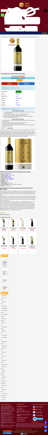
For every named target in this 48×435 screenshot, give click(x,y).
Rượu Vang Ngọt (3, 357)
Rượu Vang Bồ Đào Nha (4, 327)
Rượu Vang (5, 36)
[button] (43, 33)
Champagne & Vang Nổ (4, 342)
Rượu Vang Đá (4, 364)
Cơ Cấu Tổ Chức (19, 408)
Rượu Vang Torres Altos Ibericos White (13, 228)
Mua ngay (19, 80)
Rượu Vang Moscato (3, 361)
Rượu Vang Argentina (3, 319)
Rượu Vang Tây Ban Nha (12, 36)
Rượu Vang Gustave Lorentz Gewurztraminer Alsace (5, 273)
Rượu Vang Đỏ (18, 98)
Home (2, 36)
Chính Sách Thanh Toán (3, 398)
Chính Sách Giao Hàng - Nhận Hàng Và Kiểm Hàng (23, 415)
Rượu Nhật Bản (4, 335)
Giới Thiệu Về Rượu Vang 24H (22, 406)
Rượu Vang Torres (19, 36)
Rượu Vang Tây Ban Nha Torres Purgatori (3, 228)
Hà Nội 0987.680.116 (9, 84)
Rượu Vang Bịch (3, 332)
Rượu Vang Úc (4, 306)
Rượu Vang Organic (3, 367)
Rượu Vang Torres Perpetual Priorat (22, 246)
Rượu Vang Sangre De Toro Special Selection (32, 228)
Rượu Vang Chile (3, 298)
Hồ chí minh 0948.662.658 (26, 84)
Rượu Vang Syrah (3, 390)
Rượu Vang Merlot (3, 386)
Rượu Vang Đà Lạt (4, 338)
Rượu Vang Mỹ (4, 308)
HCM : (7, 433)
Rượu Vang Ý (4, 295)
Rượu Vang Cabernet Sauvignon (3, 372)
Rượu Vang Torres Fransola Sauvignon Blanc (32, 246)
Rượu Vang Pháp (3, 302)
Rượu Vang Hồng (3, 353)
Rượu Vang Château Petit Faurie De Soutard (5, 287)
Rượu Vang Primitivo (3, 378)
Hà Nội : (7, 431)
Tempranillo (18, 104)
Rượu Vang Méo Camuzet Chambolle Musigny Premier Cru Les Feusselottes (5, 263)
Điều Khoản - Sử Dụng (21, 421)
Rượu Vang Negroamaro (3, 382)
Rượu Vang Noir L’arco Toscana (4, 280)
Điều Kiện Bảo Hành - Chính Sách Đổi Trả (23, 412)
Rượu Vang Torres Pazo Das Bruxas (3, 246)
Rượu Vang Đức (3, 323)
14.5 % (17, 100)
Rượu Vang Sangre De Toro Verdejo (22, 228)
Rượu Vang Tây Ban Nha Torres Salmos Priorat (13, 246)
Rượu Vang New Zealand (4, 315)
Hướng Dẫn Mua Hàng (21, 409)
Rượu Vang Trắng (3, 348)
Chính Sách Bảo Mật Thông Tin (4, 394)
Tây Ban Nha (18, 93)
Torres (17, 96)
